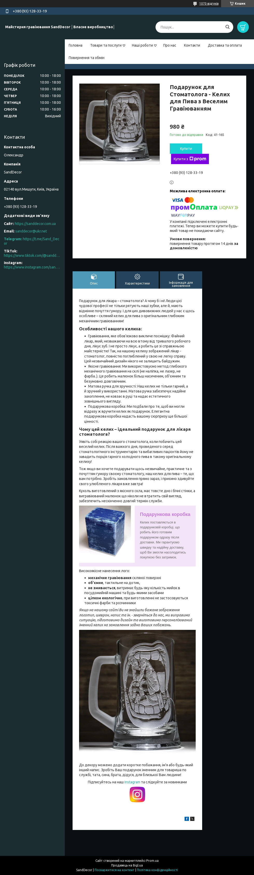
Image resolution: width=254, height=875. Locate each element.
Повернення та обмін (86, 58)
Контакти (192, 45)
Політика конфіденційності (157, 870)
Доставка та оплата (225, 45)
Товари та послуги (106, 45)
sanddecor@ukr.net (31, 231)
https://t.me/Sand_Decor (31, 241)
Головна (75, 45)
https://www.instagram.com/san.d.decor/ (32, 267)
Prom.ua (152, 860)
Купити (186, 149)
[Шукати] (227, 27)
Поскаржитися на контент (115, 870)
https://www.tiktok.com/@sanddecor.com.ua (32, 255)
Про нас (169, 45)
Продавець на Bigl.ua (127, 865)
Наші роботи (142, 45)
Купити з (190, 159)
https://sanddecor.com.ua (35, 224)
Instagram (132, 782)
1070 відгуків (208, 3)
